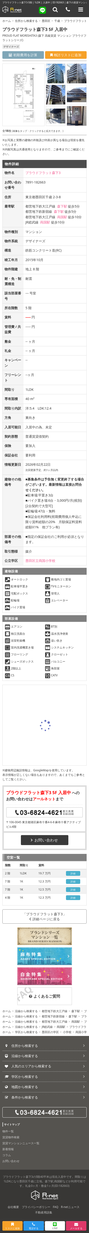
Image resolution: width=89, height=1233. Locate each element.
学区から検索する (26, 1032)
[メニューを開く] (81, 9)
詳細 (72, 873)
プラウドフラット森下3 (43, 172)
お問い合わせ (44, 840)
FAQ (55, 1207)
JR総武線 (47, 1027)
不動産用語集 (43, 1212)
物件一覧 (8, 1131)
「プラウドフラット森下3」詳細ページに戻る (44, 916)
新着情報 (8, 1149)
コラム (6, 1155)
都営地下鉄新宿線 (53, 1016)
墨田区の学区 (50, 1032)
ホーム (6, 21)
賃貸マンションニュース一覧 (20, 1143)
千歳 (57, 21)
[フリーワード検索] (55, 9)
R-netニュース (70, 1207)
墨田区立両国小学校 (40, 560)
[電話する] (68, 9)
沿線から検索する (26, 1011)
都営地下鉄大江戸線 (54, 1011)
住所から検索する (26, 21)
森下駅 (62, 206)
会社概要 (13, 1207)
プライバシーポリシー (36, 1207)
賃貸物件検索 (10, 1137)
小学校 (67, 1032)
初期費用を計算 (23, 55)
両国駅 (62, 217)
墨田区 (46, 21)
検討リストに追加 (65, 55)
